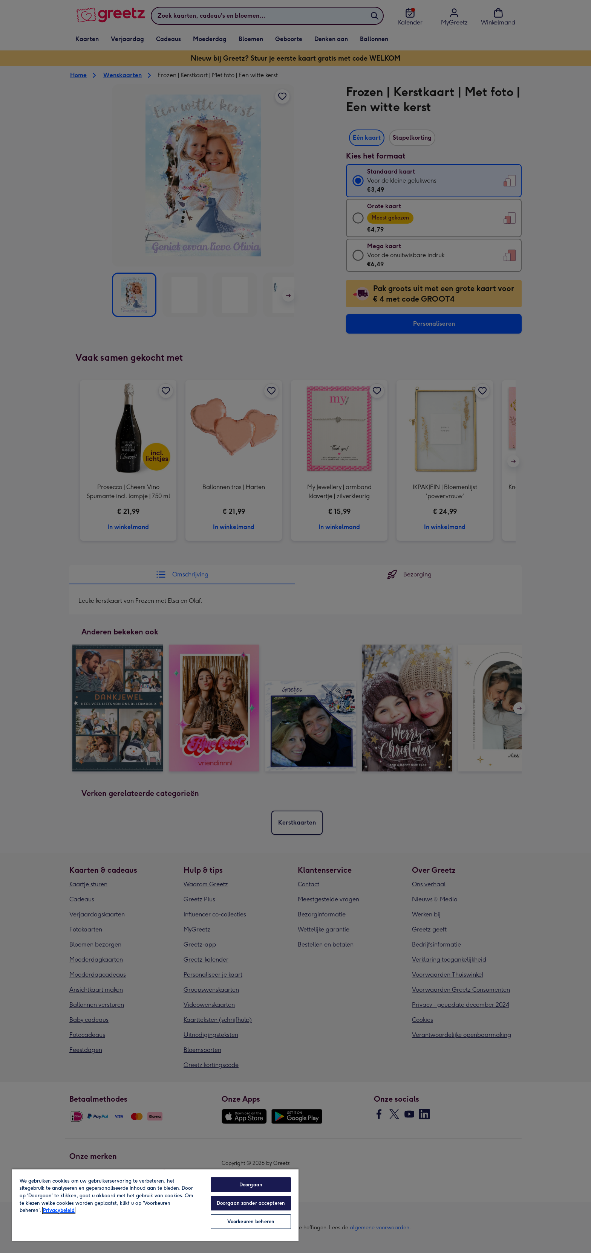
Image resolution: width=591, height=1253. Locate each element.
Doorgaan (250, 1184)
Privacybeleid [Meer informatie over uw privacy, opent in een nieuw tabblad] (59, 1210)
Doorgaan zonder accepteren (251, 1203)
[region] (155, 1205)
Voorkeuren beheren (250, 1221)
